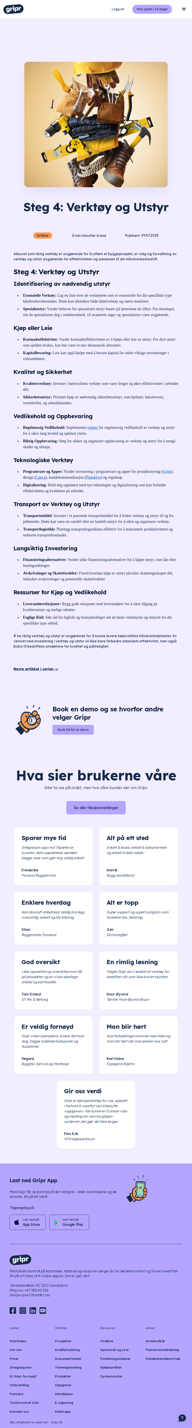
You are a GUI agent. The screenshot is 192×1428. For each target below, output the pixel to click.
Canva (41, 477)
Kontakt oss (40, 1295)
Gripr (167, 471)
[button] (184, 9)
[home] (13, 9)
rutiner (93, 427)
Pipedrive (93, 477)
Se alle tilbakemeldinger (96, 807)
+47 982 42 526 (36, 1290)
